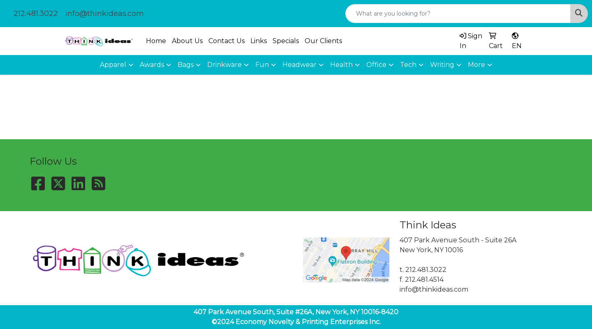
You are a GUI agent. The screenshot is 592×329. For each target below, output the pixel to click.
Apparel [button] (113, 65)
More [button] (476, 65)
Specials (286, 41)
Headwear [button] (299, 65)
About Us (187, 41)
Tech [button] (408, 65)
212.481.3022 (36, 13)
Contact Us (226, 41)
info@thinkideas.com (104, 13)
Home (156, 41)
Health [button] (341, 65)
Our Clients (323, 41)
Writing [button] (442, 65)
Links (258, 41)
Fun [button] (262, 65)
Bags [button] (186, 65)
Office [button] (376, 65)
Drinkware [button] (224, 65)
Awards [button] (152, 65)
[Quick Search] (458, 13)
